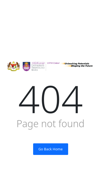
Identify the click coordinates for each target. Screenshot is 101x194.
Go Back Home (51, 149)
